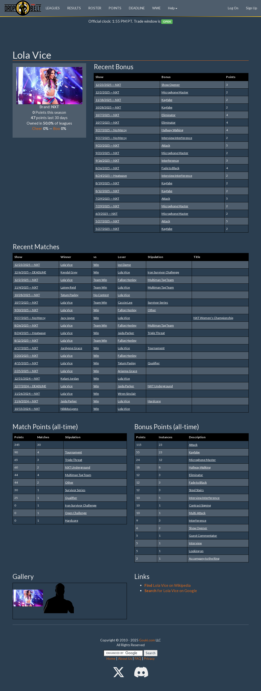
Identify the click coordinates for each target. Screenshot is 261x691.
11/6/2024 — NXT (26, 401)
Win (96, 265)
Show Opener (171, 85)
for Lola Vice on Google (170, 590)
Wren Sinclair (127, 393)
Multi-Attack (197, 513)
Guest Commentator (203, 535)
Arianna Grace (127, 371)
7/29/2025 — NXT (107, 198)
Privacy (149, 659)
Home (111, 659)
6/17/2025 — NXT (26, 348)
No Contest (101, 295)
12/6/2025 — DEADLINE (30, 272)
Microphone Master (175, 92)
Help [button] (172, 8)
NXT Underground (160, 386)
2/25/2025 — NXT (26, 371)
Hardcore (154, 401)
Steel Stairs (196, 490)
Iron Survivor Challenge (163, 272)
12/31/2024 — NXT (27, 378)
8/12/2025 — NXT (107, 191)
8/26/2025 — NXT (107, 168)
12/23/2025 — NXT (108, 85)
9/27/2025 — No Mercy (111, 130)
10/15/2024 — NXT (27, 409)
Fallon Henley (127, 280)
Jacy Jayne (68, 318)
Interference (170, 160)
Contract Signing (200, 505)
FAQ (138, 659)
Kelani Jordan (70, 378)
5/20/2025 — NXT (26, 355)
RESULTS (74, 8)
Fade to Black (170, 168)
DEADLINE (137, 8)
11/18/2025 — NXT (108, 100)
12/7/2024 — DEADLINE (30, 386)
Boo (56, 128)
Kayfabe (167, 100)
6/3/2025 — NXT (106, 213)
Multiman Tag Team (161, 280)
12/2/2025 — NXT (107, 92)
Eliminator (169, 115)
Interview (195, 543)
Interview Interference (177, 138)
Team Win (100, 280)
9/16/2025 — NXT (107, 160)
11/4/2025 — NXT (26, 287)
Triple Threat (156, 333)
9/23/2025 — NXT (107, 145)
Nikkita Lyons (69, 409)
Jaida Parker (126, 333)
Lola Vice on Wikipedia (167, 585)
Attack (166, 145)
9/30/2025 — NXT (26, 310)
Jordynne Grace (71, 348)
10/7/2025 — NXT (107, 115)
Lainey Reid (68, 287)
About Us (125, 659)
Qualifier (154, 363)
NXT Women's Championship (213, 318)
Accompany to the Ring (204, 558)
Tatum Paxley (69, 295)
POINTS (115, 8)
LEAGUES (53, 8)
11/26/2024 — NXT (27, 393)
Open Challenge (76, 513)
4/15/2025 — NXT (26, 363)
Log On (233, 8)
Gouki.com (147, 640)
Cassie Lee (125, 302)
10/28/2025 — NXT (108, 107)
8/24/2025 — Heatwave (111, 175)
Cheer (37, 128)
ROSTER (94, 8)
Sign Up (251, 8)
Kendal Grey (69, 272)
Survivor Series (158, 302)
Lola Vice (67, 265)
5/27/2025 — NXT (107, 221)
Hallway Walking (172, 130)
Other (152, 310)
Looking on (196, 551)
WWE (156, 8)
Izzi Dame (124, 265)
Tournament (156, 348)
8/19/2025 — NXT (107, 183)
